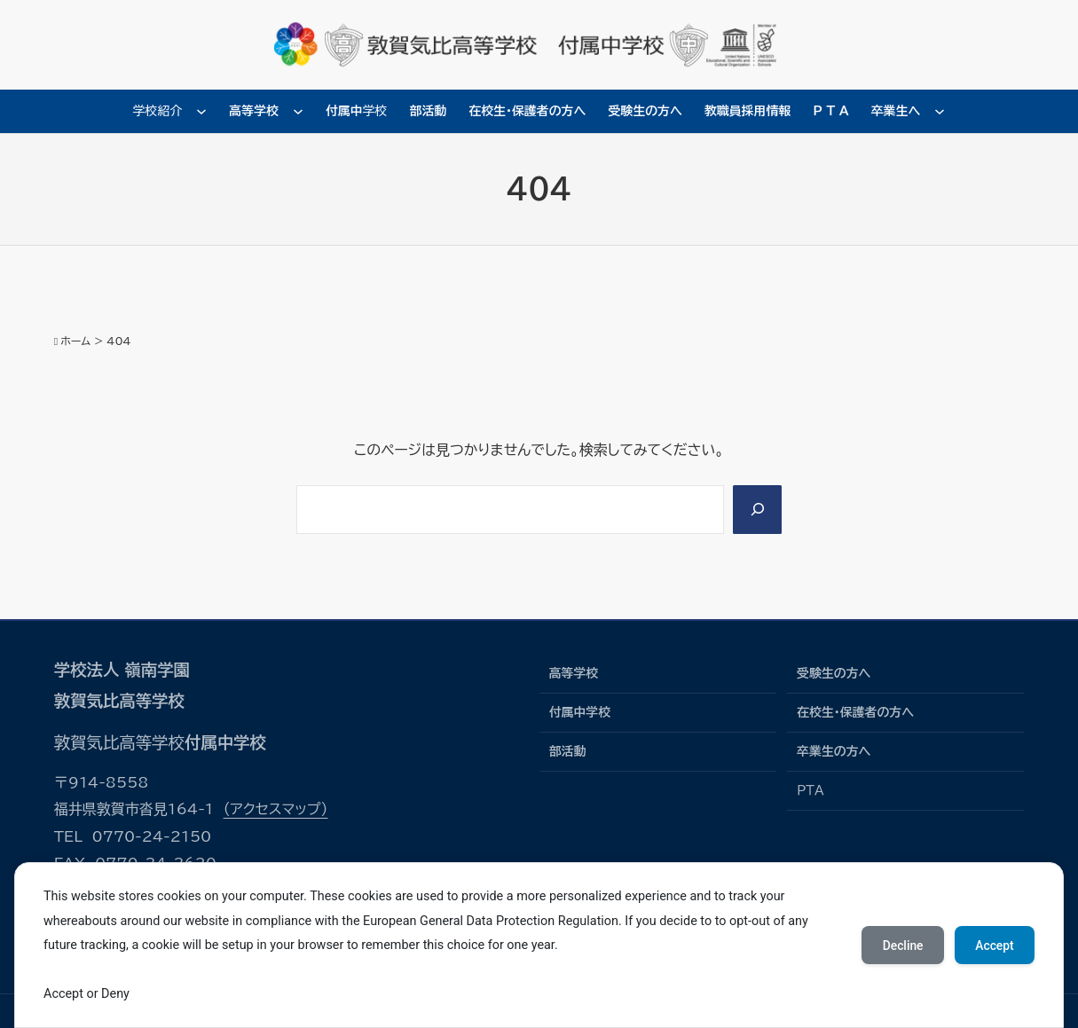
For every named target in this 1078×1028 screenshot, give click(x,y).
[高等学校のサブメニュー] (298, 111)
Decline (900, 945)
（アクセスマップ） (276, 809)
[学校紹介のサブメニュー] (201, 111)
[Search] (757, 509)
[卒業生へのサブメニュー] (939, 111)
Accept (993, 945)
